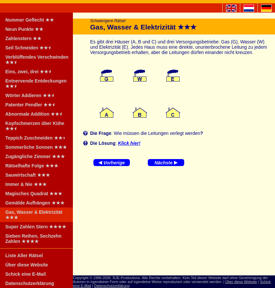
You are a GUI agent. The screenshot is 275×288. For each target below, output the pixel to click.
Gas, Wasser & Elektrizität (33, 214)
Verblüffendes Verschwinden (37, 59)
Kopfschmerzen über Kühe (34, 126)
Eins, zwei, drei (30, 71)
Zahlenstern (23, 38)
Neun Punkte (24, 29)
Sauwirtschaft (27, 175)
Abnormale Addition (35, 114)
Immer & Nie (26, 184)
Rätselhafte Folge (31, 165)
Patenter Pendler (32, 104)
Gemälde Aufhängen (35, 202)
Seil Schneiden (30, 47)
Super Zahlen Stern (35, 226)
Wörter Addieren (31, 95)
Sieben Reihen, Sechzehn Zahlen (33, 238)
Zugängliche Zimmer (35, 156)
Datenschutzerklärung (29, 283)
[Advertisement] (174, 222)
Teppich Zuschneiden (37, 138)
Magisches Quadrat (33, 193)
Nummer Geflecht (29, 20)
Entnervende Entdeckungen (36, 83)
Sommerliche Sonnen (36, 147)
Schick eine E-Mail (25, 274)
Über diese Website (26, 264)
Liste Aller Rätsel (24, 255)
